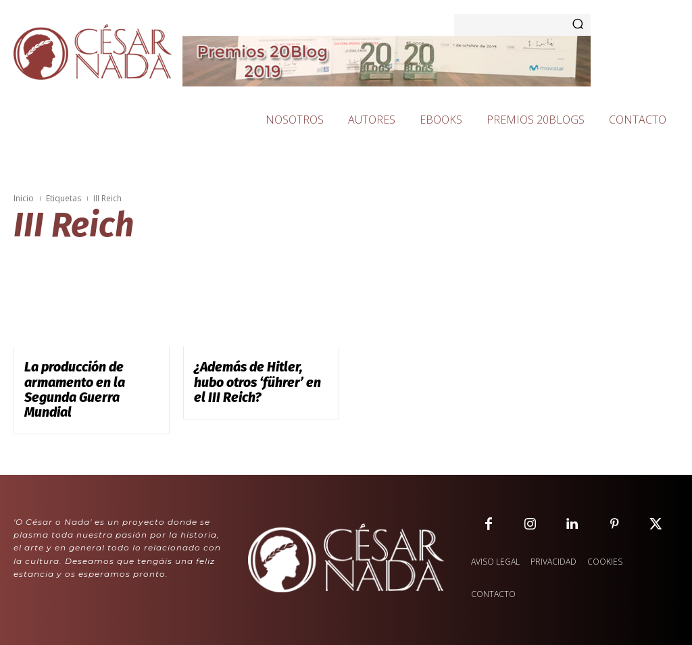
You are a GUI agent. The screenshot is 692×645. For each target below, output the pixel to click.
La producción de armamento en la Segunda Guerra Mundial (87, 379)
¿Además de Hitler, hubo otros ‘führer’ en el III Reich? (252, 379)
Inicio (24, 198)
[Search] (578, 25)
